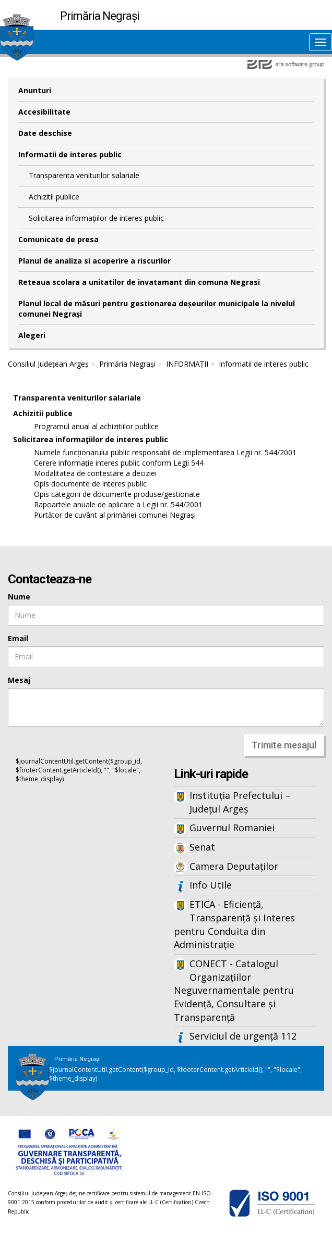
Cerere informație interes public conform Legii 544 (119, 463)
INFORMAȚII (187, 364)
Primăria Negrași (127, 364)
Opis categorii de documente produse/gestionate (117, 494)
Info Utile (210, 885)
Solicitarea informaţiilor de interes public (96, 218)
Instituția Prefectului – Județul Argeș (239, 802)
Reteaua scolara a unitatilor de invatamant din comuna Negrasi (139, 282)
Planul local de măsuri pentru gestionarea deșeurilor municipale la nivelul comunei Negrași (156, 308)
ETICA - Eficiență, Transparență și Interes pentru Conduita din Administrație (234, 924)
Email (18, 638)
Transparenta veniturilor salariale (84, 175)
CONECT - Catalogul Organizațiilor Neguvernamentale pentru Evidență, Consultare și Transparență (234, 990)
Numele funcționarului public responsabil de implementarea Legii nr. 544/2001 (165, 452)
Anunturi (34, 90)
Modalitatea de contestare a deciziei (95, 473)
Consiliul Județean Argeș (48, 364)
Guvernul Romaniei (232, 827)
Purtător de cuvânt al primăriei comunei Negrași (115, 515)
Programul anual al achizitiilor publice (96, 426)
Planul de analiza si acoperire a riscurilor (94, 261)
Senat (202, 847)
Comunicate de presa (58, 239)
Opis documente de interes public (90, 484)
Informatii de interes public (70, 154)
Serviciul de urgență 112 (243, 1036)
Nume (19, 597)
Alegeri (31, 335)
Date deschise (45, 133)
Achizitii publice (54, 197)
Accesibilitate (44, 112)
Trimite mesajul (284, 745)
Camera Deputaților (233, 866)
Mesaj (19, 680)
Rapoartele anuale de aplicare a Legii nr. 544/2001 (118, 504)
